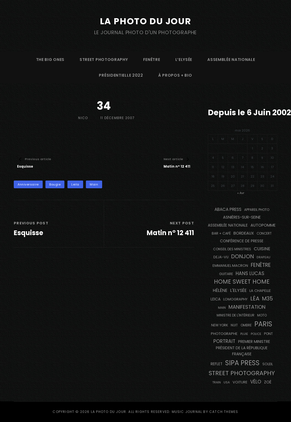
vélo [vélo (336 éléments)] (255, 381)
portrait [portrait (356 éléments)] (224, 341)
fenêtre (151, 59)
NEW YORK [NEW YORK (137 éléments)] (219, 325)
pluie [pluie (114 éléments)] (244, 334)
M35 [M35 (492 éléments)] (267, 298)
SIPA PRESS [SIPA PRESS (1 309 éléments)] (242, 362)
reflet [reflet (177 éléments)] (216, 364)
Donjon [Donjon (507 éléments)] (242, 256)
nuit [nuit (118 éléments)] (234, 325)
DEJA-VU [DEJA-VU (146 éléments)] (221, 257)
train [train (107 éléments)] (216, 382)
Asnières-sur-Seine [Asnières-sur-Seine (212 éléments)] (242, 217)
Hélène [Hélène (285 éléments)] (220, 290)
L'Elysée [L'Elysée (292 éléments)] (238, 290)
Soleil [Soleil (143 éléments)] (267, 364)
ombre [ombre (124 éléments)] (246, 325)
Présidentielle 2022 (121, 75)
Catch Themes (223, 411)
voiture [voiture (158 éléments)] (240, 382)
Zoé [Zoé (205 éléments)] (267, 382)
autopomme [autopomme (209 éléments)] (263, 225)
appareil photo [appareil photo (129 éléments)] (256, 210)
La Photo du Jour (145, 21)
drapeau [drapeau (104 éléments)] (263, 257)
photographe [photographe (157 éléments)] (224, 333)
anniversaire (28, 184)
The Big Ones (50, 59)
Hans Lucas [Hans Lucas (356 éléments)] (250, 273)
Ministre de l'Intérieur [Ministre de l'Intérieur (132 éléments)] (235, 315)
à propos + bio (175, 75)
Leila (75, 184)
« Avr (240, 193)
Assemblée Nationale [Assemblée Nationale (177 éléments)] (228, 225)
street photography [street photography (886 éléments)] (242, 373)
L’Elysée (183, 59)
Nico (83, 117)
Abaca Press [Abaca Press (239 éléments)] (227, 209)
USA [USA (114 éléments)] (227, 382)
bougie (55, 184)
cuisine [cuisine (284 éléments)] (262, 249)
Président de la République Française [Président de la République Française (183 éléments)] (242, 351)
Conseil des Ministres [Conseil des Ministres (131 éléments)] (232, 249)
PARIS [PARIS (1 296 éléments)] (263, 324)
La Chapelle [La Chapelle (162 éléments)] (260, 290)
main (94, 184)
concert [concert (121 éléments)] (264, 233)
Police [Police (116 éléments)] (256, 334)
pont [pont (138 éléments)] (268, 333)
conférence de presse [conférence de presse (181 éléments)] (241, 241)
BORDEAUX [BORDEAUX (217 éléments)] (243, 233)
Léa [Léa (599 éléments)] (254, 298)
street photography (104, 59)
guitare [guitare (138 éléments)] (226, 274)
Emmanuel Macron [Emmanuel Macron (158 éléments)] (230, 265)
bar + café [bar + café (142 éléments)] (221, 233)
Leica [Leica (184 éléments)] (216, 299)
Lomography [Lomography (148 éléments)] (235, 299)
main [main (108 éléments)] (222, 307)
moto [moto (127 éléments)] (262, 315)
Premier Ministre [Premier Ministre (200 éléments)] (254, 341)
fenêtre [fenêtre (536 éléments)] (261, 265)
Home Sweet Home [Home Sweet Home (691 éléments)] (242, 282)
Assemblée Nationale (231, 59)
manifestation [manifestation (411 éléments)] (247, 306)
